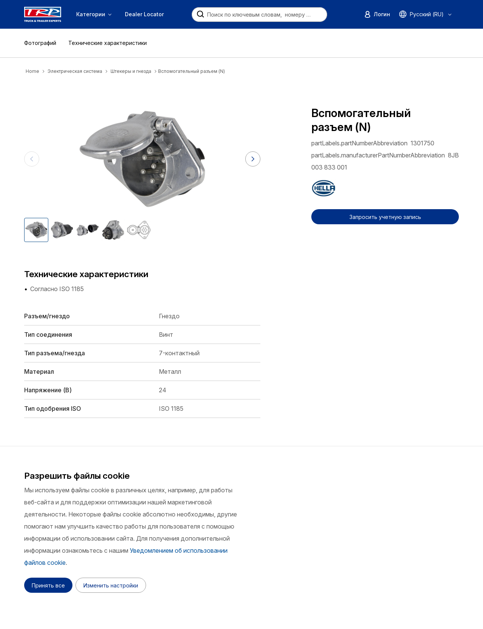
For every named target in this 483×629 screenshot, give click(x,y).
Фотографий (40, 43)
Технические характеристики (107, 43)
